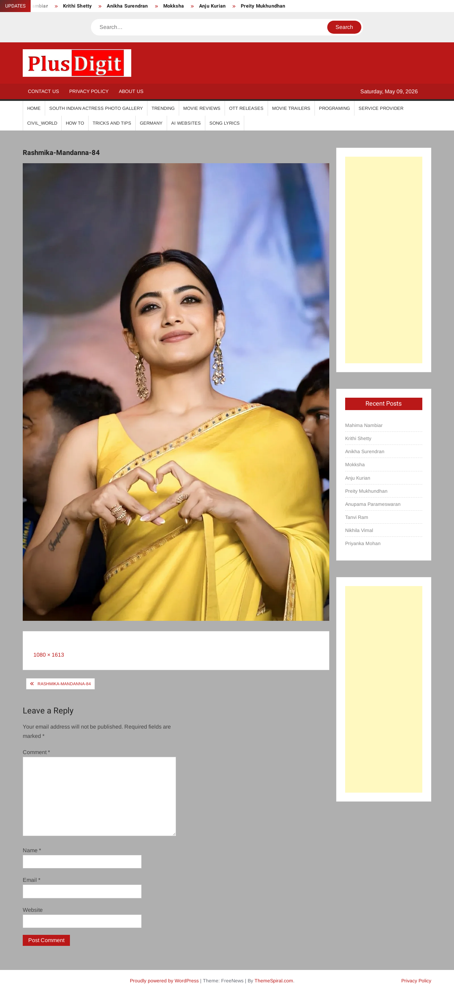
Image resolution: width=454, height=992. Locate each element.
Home (34, 108)
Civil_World (42, 123)
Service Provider (381, 108)
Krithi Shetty (77, 6)
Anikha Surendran (127, 6)
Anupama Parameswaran (373, 504)
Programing (334, 108)
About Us (131, 91)
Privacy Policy (89, 91)
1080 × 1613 (48, 655)
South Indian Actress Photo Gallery (96, 108)
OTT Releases (246, 108)
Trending (163, 108)
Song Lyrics (224, 123)
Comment (36, 752)
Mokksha (173, 6)
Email (31, 880)
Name (32, 850)
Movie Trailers (291, 108)
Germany (151, 123)
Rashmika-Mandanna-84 (64, 683)
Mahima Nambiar (364, 425)
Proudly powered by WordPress (164, 980)
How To (75, 123)
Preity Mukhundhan (263, 6)
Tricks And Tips (112, 123)
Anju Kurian (212, 6)
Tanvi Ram (356, 517)
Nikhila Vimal (359, 530)
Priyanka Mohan (363, 543)
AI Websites (186, 123)
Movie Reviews (201, 108)
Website (33, 910)
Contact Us (43, 91)
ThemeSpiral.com (274, 980)
